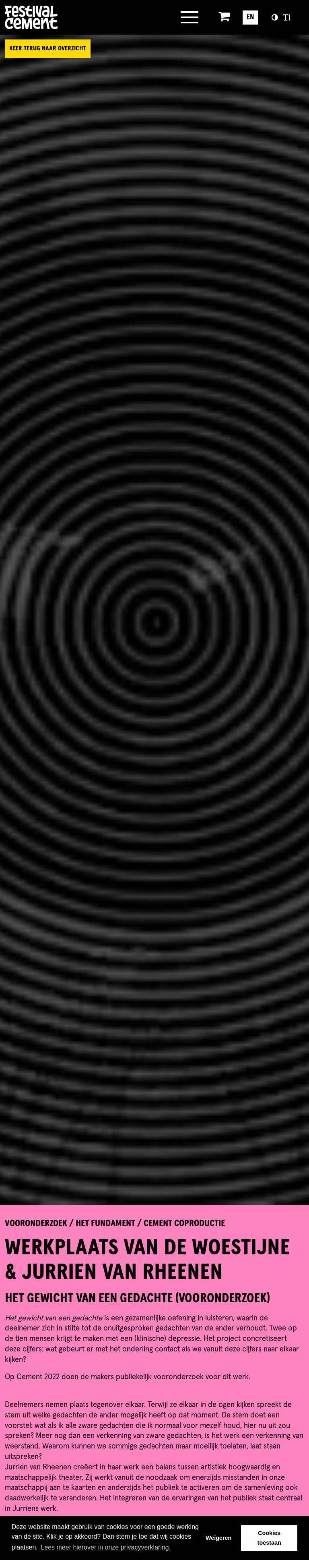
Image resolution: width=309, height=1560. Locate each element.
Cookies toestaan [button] (269, 1538)
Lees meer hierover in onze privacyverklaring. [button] (106, 1547)
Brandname (63, 17)
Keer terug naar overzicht (47, 48)
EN (250, 17)
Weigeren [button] (219, 1538)
